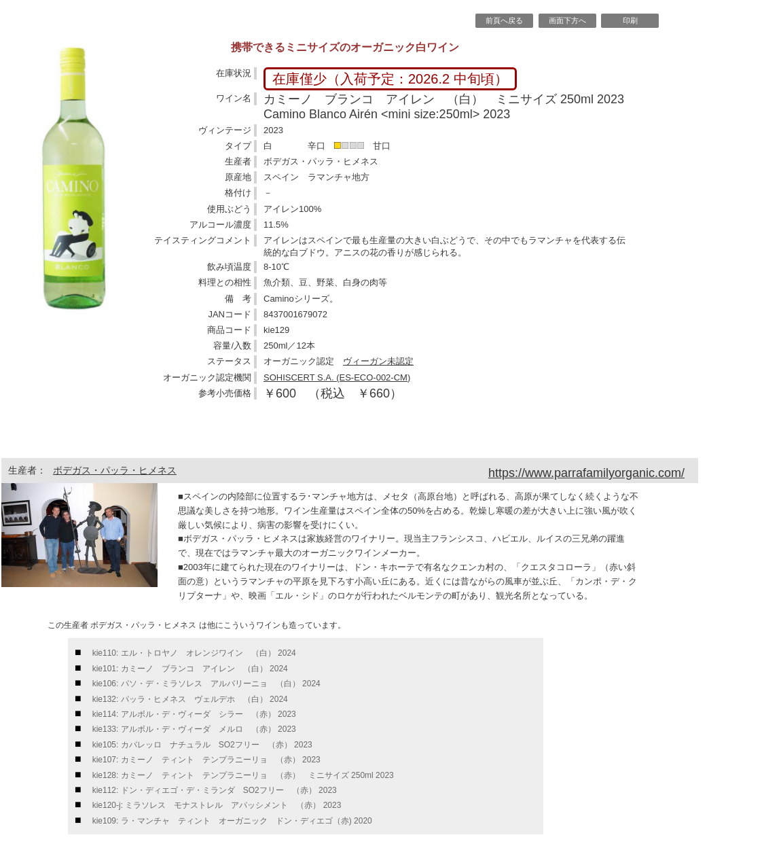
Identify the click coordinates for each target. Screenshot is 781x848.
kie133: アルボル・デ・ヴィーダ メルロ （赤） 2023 (194, 729)
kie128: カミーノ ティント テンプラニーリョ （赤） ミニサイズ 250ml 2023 (243, 775)
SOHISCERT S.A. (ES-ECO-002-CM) (337, 377)
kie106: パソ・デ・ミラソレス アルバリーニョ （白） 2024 (206, 683)
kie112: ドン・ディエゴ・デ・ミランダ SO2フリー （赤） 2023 (214, 790)
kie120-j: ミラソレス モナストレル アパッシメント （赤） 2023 (217, 805)
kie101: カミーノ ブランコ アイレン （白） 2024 (190, 668)
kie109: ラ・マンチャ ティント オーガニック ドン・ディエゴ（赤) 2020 (232, 821)
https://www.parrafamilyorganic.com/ (586, 473)
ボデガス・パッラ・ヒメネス (115, 470)
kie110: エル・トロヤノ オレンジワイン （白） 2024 (194, 653)
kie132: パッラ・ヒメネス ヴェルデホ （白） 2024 (190, 699)
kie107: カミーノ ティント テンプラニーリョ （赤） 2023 (206, 759)
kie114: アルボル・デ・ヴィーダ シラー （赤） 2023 (194, 714)
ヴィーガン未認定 (378, 361)
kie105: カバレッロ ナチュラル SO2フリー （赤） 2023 (202, 744)
